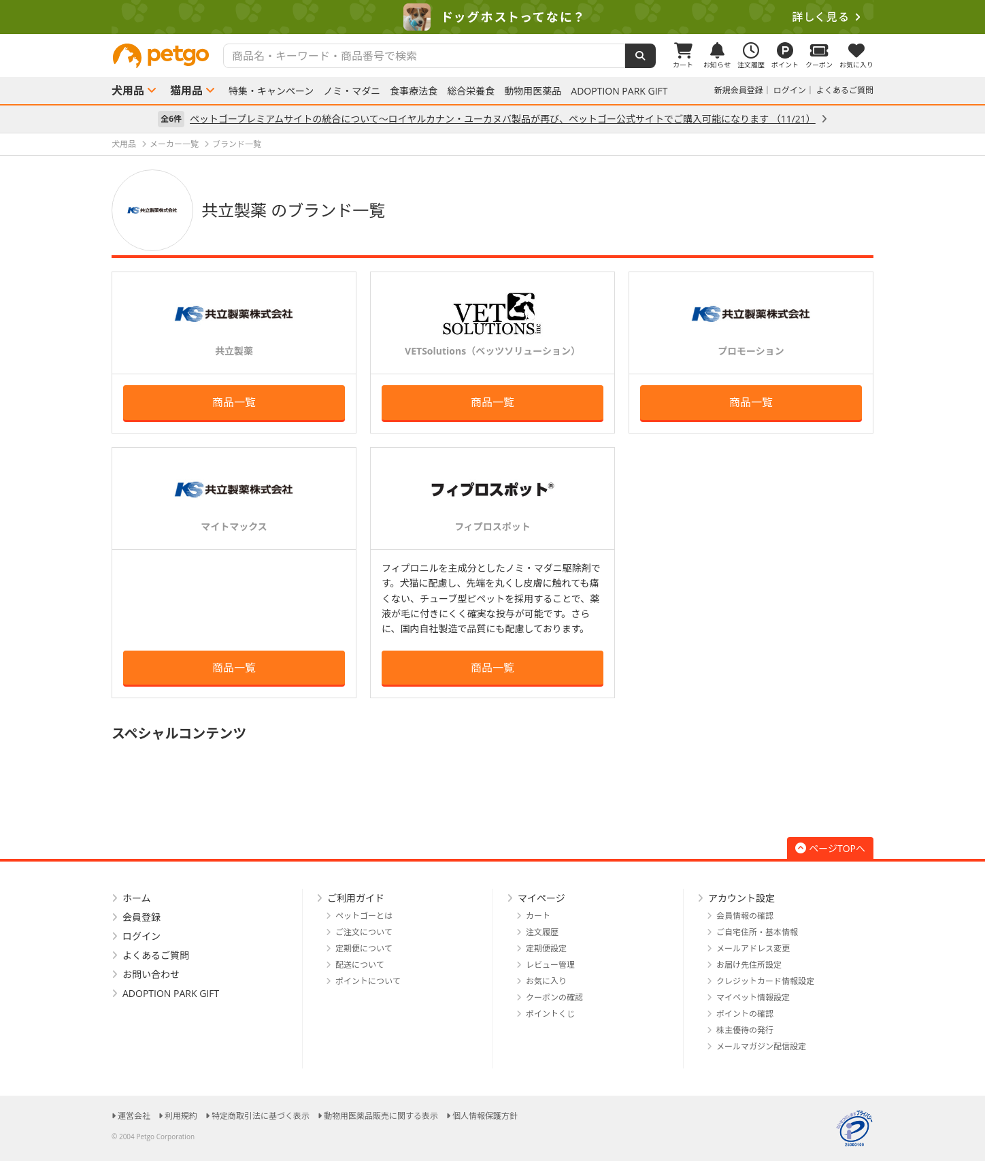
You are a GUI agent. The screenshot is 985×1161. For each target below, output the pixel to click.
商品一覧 (234, 402)
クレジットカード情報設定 (765, 981)
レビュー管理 (550, 964)
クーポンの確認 (554, 997)
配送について (359, 964)
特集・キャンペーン (271, 91)
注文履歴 (542, 932)
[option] (492, 17)
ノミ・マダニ (351, 91)
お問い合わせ (151, 974)
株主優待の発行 (744, 1030)
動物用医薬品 (532, 91)
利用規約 (181, 1116)
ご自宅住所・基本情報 (757, 932)
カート (538, 915)
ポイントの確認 (744, 1013)
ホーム (136, 898)
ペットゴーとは (364, 915)
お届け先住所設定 (749, 964)
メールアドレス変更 (753, 948)
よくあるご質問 (844, 90)
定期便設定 (546, 948)
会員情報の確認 (744, 915)
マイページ (541, 898)
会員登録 (141, 917)
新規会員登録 (738, 90)
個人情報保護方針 (485, 1116)
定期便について (364, 948)
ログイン (789, 90)
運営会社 (134, 1116)
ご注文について (364, 932)
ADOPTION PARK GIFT (619, 91)
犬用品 (128, 90)
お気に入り (546, 981)
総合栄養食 (471, 91)
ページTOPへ (830, 848)
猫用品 (186, 90)
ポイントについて (368, 981)
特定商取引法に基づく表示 (261, 1116)
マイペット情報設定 (753, 997)
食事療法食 (413, 91)
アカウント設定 (741, 898)
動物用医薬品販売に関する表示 (381, 1116)
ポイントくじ (550, 1013)
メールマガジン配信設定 (761, 1046)
